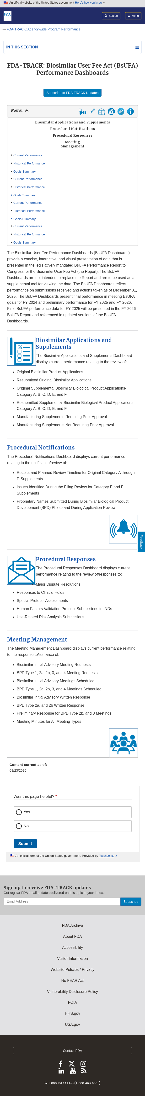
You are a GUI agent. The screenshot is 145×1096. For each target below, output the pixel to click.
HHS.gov (72, 1013)
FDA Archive (72, 925)
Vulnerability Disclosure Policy (72, 992)
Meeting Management (37, 639)
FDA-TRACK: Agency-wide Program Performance (44, 29)
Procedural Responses (66, 559)
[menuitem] (72, 769)
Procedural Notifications (41, 447)
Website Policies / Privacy (72, 970)
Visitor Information (72, 958)
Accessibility (72, 947)
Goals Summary (24, 171)
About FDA (72, 936)
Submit (25, 843)
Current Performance (27, 155)
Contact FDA (72, 1051)
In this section (22, 47)
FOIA (72, 1002)
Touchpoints (106, 855)
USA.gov (72, 1024)
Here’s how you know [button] (90, 2)
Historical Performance (29, 163)
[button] (101, 113)
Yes (27, 812)
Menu (16, 110)
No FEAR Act (72, 981)
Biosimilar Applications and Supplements (74, 343)
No (26, 826)
